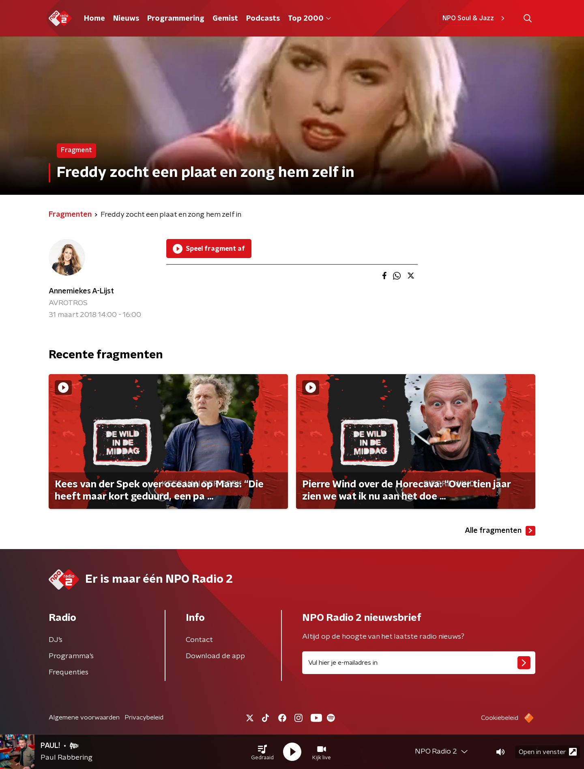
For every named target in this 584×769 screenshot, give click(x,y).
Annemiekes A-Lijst (81, 291)
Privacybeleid (144, 717)
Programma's (71, 656)
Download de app (215, 656)
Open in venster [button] (548, 752)
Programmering (175, 18)
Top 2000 (309, 18)
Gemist (225, 18)
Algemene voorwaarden (84, 717)
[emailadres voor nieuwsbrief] (418, 662)
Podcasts (263, 18)
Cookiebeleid (499, 718)
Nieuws (126, 18)
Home (94, 18)
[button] (262, 752)
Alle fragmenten (500, 531)
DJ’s (55, 640)
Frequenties (68, 672)
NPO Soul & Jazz (474, 18)
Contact (199, 640)
